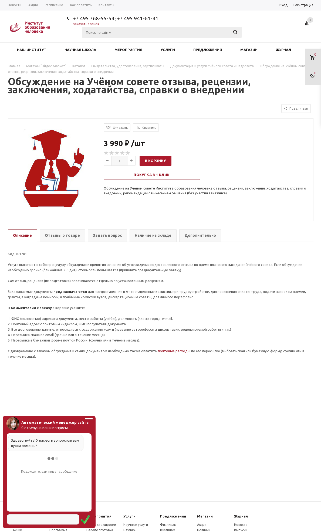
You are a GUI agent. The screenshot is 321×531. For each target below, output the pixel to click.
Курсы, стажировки (101, 524)
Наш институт (31, 50)
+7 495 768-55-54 (93, 18)
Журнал (283, 50)
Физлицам (168, 524)
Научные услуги (135, 524)
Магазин (249, 50)
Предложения (207, 50)
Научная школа (80, 50)
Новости (241, 524)
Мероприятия (128, 50)
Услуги (168, 50)
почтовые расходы (174, 351)
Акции (202, 524)
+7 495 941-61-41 (137, 18)
